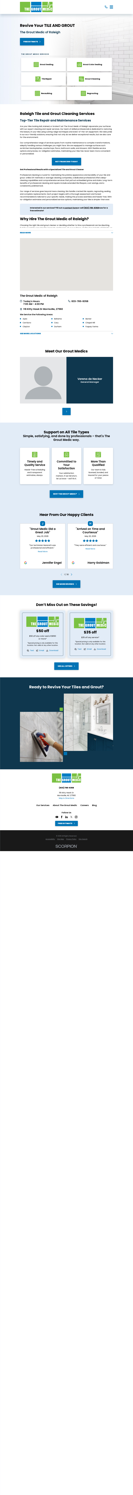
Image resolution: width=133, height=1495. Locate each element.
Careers (84, 805)
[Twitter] (71, 817)
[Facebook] (61, 817)
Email (41, 650)
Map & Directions (66, 798)
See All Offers (66, 666)
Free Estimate (32, 41)
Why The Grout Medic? (66, 494)
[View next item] (72, 575)
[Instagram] (76, 817)
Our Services (42, 805)
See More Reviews (66, 584)
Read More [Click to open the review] (43, 551)
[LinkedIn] (66, 817)
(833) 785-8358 (66, 788)
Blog (94, 805)
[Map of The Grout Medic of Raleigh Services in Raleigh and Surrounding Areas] (66, 264)
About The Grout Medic (65, 805)
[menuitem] (50, 839)
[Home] (36, 7)
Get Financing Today (66, 161)
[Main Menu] (111, 7)
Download (53, 650)
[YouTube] (57, 817)
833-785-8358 (80, 301)
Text (32, 650)
